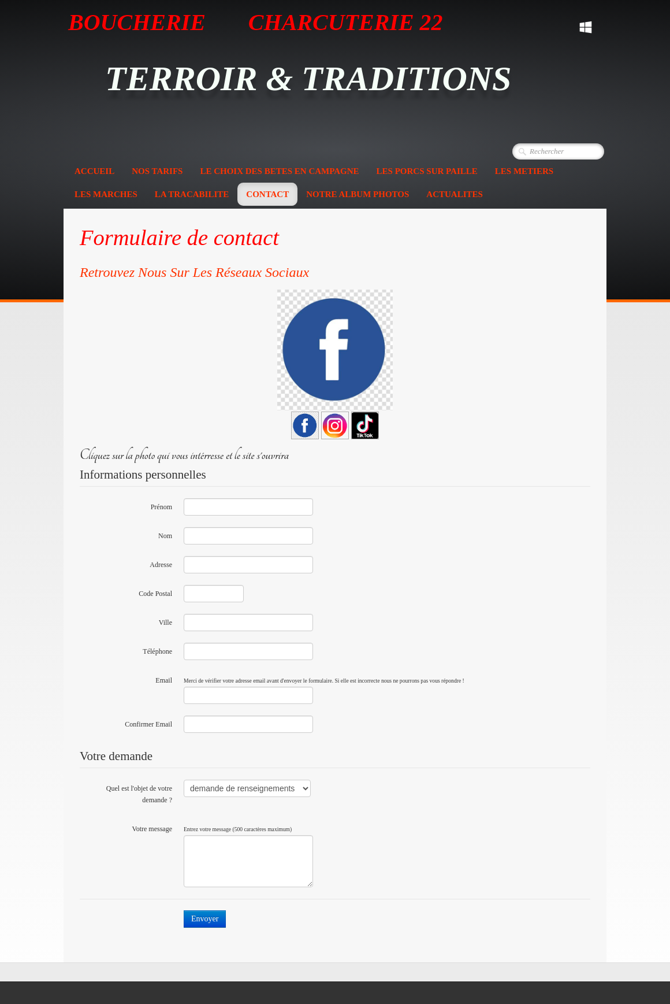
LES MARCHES (106, 194)
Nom (165, 536)
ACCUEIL (94, 171)
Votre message (152, 829)
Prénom (161, 507)
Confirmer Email (148, 724)
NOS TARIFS (157, 171)
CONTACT (267, 194)
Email (163, 680)
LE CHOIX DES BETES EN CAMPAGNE (279, 171)
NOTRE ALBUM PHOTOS (357, 194)
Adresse (161, 565)
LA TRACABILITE (192, 194)
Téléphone (157, 651)
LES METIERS (524, 171)
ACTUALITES (454, 194)
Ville (165, 622)
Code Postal (155, 594)
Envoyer (204, 918)
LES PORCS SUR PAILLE (427, 171)
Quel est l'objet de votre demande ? (139, 794)
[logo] (312, 72)
